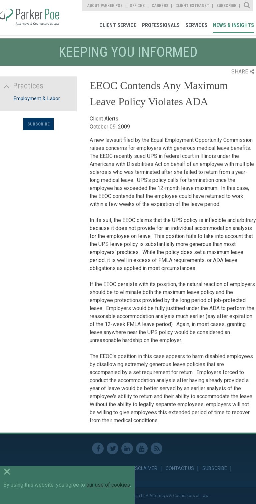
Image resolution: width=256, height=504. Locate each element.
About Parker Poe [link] (105, 5)
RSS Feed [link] (156, 448)
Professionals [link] (161, 25)
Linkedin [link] (127, 448)
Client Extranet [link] (192, 5)
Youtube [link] (142, 448)
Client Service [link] (117, 25)
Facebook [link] (98, 448)
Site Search (247, 5)
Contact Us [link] (180, 468)
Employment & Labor (36, 98)
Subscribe (38, 124)
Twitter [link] (112, 448)
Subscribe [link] (226, 5)
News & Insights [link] (233, 25)
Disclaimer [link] (144, 468)
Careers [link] (160, 5)
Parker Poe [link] (30, 18)
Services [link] (196, 25)
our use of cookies (108, 485)
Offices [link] (137, 5)
